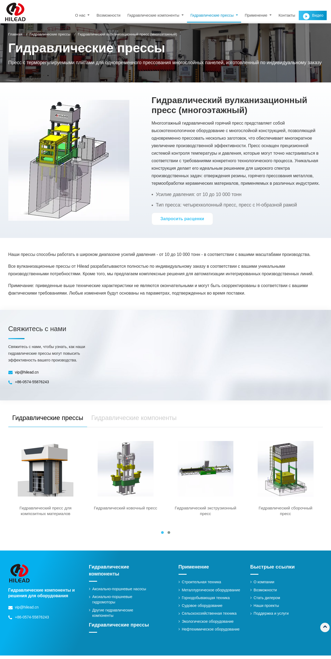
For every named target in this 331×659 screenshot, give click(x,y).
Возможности (108, 15)
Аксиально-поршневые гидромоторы (112, 603)
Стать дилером (267, 601)
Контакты (286, 15)
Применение (195, 570)
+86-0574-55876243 (32, 382)
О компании (264, 585)
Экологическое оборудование (208, 625)
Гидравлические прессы (50, 34)
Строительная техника (202, 585)
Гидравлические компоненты (110, 573)
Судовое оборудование (203, 609)
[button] (162, 535)
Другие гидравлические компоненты (113, 616)
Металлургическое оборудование (212, 593)
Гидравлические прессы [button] (212, 15)
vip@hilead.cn (27, 372)
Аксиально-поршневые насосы (120, 592)
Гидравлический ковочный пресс (125, 514)
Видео (317, 15)
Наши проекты (267, 609)
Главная (15, 34)
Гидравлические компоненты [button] (153, 15)
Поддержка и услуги (272, 617)
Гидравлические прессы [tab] (51, 419)
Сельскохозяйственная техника (210, 617)
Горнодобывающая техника (206, 601)
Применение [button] (256, 15)
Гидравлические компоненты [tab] (144, 419)
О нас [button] (80, 15)
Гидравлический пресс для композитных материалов (45, 514)
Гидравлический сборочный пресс (285, 514)
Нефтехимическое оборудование (211, 633)
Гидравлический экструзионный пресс (205, 514)
